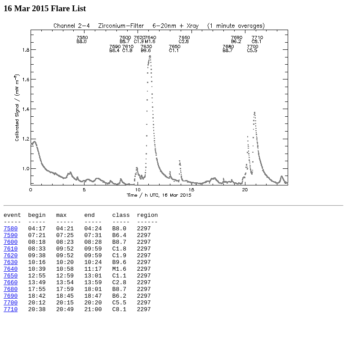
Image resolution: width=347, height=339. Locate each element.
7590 (11, 240)
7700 (11, 321)
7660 (11, 297)
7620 (11, 264)
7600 (11, 248)
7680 (11, 305)
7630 (11, 273)
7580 (11, 232)
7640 (11, 281)
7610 (11, 256)
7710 (11, 329)
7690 (11, 313)
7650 (11, 289)
